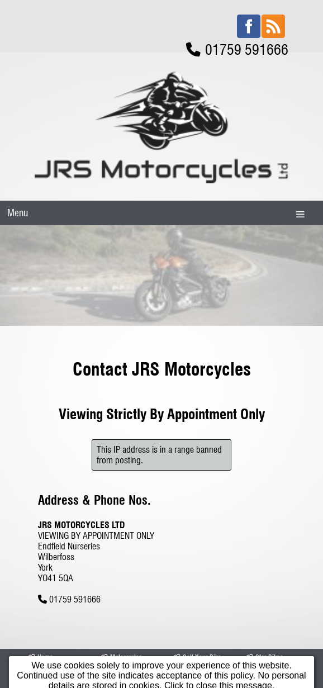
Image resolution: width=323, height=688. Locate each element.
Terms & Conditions (261, 650)
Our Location (121, 646)
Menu (17, 161)
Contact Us (191, 646)
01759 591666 (75, 547)
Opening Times (52, 646)
